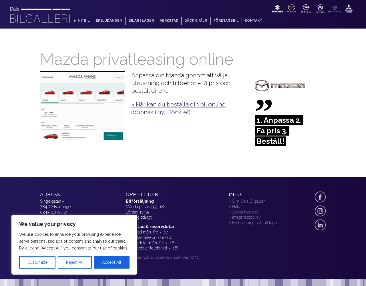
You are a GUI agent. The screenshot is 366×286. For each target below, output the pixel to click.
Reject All (74, 262)
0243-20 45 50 (53, 212)
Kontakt (253, 21)
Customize (37, 262)
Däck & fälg (196, 21)
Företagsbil (226, 21)
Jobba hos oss (245, 212)
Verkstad (169, 21)
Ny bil (84, 21)
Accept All (111, 262)
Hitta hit (239, 206)
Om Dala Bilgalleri (249, 201)
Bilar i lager (141, 21)
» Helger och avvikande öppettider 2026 (163, 257)
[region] (74, 245)
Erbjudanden (109, 21)
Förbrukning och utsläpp (254, 222)
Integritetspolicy (246, 217)
